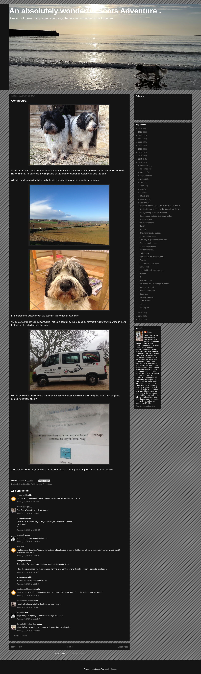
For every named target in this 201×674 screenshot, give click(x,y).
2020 (140, 149)
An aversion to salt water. (149, 264)
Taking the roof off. (147, 287)
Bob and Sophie (23, 484)
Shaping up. (144, 308)
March (143, 196)
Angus (149, 332)
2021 (140, 145)
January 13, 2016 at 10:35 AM (28, 530)
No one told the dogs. (148, 236)
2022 (140, 142)
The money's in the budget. (150, 233)
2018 (140, 156)
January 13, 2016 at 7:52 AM (28, 513)
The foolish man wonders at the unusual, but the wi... (160, 209)
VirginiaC (20, 535)
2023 (140, 139)
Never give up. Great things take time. (154, 284)
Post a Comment (20, 636)
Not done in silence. (147, 291)
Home (70, 647)
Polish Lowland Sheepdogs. (41, 484)
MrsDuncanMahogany (26, 589)
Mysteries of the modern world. (152, 257)
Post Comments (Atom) (75, 653)
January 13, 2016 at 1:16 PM (28, 556)
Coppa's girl (22, 495)
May (142, 189)
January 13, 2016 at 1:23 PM (28, 572)
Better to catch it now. (148, 243)
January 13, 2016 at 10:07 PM (28, 607)
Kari (18, 547)
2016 (140, 163)
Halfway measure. (147, 297)
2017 (140, 159)
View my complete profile (145, 406)
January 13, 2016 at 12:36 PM (28, 542)
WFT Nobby (21, 507)
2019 (140, 152)
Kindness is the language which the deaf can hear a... (160, 206)
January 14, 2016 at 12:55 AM (28, 631)
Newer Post (16, 647)
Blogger (114, 669)
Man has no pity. (146, 280)
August (143, 179)
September (144, 176)
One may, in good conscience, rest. (153, 240)
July (142, 182)
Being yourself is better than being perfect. (156, 216)
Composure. (144, 267)
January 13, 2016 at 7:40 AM (28, 502)
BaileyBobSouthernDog (26, 624)
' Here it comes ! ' (146, 301)
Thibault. (143, 274)
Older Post (123, 647)
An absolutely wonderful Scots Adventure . (85, 11)
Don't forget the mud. (148, 246)
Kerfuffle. (143, 230)
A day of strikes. (146, 219)
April (142, 193)
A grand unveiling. (147, 250)
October (143, 172)
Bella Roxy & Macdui (25, 601)
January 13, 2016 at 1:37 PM (28, 584)
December (144, 166)
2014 (140, 316)
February (144, 199)
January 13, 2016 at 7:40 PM (28, 596)
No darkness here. (147, 223)
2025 (140, 132)
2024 (140, 135)
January (143, 203)
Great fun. (144, 294)
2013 (140, 319)
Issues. (142, 304)
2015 (140, 313)
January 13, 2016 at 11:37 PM (28, 619)
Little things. (144, 253)
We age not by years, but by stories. (154, 213)
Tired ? (142, 226)
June (142, 186)
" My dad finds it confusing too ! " (152, 270)
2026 (140, 129)
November (144, 169)
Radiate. (143, 260)
